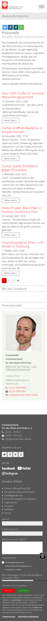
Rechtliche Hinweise (28, 616)
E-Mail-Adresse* (10, 529)
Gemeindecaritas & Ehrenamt (18, 492)
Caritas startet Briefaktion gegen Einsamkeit (20, 168)
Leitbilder (8, 509)
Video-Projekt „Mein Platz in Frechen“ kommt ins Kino (21, 210)
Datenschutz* (9, 557)
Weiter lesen (10, 120)
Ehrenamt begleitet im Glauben (19, 499)
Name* (5, 519)
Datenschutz (9, 616)
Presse (6, 513)
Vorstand (7, 506)
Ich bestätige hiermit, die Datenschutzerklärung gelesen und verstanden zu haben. (18, 566)
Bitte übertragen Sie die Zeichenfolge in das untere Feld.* (22, 576)
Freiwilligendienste (12, 495)
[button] (4, 27)
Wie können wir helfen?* (14, 539)
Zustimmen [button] (23, 591)
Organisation (9, 502)
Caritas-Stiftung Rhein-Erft (16, 488)
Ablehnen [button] (8, 591)
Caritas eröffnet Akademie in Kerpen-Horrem (22, 130)
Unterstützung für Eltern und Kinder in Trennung (22, 244)
